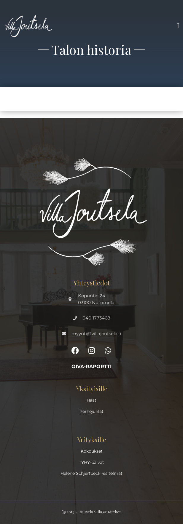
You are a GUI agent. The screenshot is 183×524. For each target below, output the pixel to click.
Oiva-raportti (91, 366)
